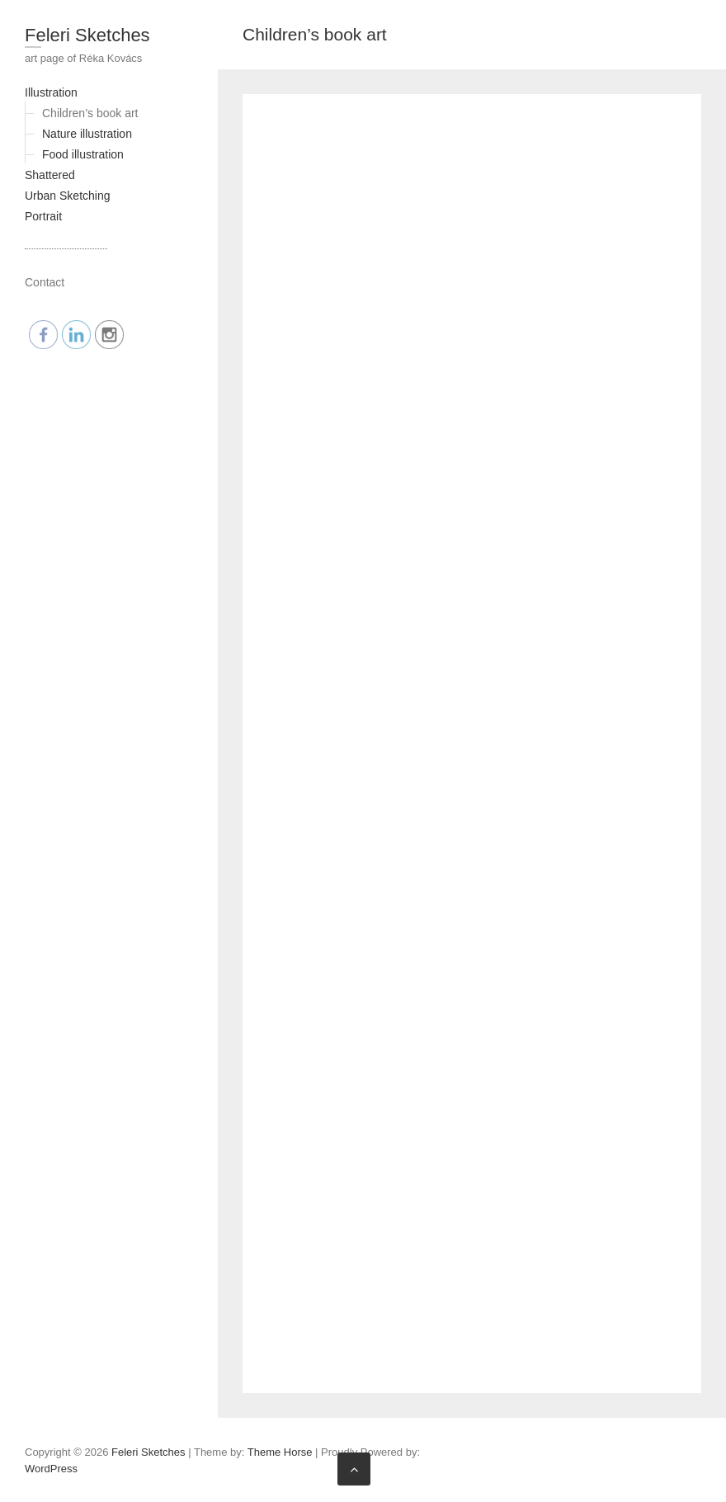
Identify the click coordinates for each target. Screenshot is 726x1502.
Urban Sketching (68, 195)
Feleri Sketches (87, 35)
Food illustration (83, 154)
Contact (44, 282)
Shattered (50, 175)
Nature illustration (87, 133)
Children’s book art (90, 113)
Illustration (51, 92)
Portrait (43, 216)
